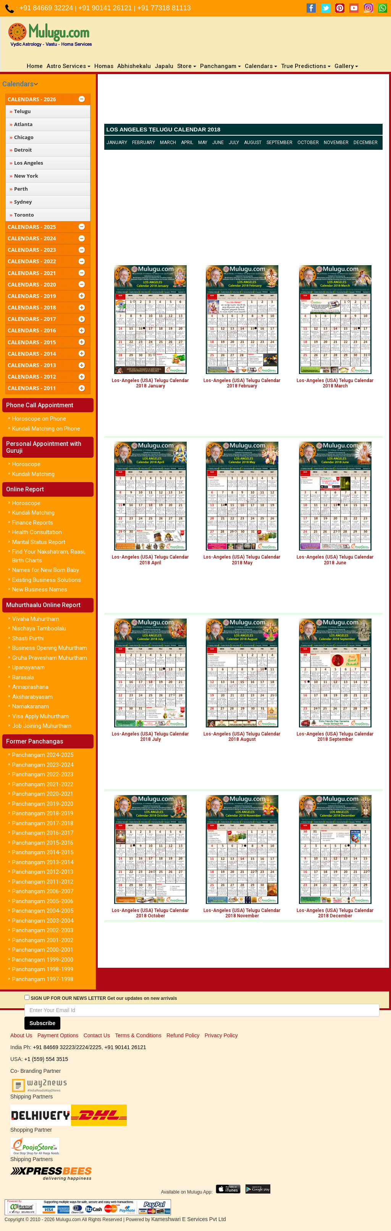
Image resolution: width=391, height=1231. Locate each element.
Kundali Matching (33, 474)
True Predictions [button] (306, 66)
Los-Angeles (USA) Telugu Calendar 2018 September (335, 736)
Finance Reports (32, 522)
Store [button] (186, 66)
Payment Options (57, 1035)
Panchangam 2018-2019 (42, 813)
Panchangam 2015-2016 (42, 842)
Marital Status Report (38, 542)
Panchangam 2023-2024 (42, 764)
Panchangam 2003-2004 (42, 920)
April (187, 142)
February (143, 142)
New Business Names (39, 589)
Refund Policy (182, 1035)
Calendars (18, 84)
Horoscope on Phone (39, 418)
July (234, 142)
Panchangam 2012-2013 (42, 871)
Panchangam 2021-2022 (42, 784)
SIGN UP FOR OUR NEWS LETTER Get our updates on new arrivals (104, 998)
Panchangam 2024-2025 (42, 755)
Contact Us (97, 1035)
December (366, 142)
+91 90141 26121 (106, 8)
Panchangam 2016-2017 (42, 832)
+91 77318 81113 (164, 8)
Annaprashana (30, 687)
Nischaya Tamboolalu (39, 628)
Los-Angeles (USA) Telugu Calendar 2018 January (150, 383)
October (308, 142)
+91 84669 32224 (47, 8)
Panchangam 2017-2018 (42, 823)
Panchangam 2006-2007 (42, 891)
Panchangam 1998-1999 (42, 969)
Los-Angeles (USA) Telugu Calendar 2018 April (150, 559)
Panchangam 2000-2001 (42, 949)
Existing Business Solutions (46, 580)
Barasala (23, 677)
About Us (21, 1035)
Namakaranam (30, 706)
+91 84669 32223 (53, 1047)
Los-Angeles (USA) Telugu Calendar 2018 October (150, 913)
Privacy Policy (221, 1035)
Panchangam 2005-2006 (42, 901)
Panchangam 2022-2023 (42, 774)
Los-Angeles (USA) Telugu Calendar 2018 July (150, 736)
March (168, 142)
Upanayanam (28, 667)
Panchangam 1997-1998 (42, 979)
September (279, 142)
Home (36, 66)
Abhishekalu (134, 66)
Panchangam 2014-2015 (42, 852)
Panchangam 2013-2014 (42, 862)
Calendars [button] (261, 66)
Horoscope (26, 464)
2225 (95, 1047)
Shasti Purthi (28, 638)
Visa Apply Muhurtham (40, 716)
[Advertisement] (244, 101)
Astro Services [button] (68, 66)
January (117, 142)
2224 (82, 1047)
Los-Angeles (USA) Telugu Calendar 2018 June (335, 559)
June (218, 142)
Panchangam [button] (220, 66)
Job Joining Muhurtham (41, 725)
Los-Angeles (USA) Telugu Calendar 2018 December (335, 913)
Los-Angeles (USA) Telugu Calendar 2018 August (242, 736)
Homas (103, 66)
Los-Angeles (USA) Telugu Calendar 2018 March (335, 383)
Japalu (164, 66)
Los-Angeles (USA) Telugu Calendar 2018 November (242, 913)
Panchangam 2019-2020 (42, 803)
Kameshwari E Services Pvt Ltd (188, 1219)
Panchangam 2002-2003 (42, 930)
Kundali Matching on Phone (46, 428)
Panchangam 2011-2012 (42, 881)
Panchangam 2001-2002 (42, 940)
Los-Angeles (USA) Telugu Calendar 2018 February (242, 383)
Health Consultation (37, 532)
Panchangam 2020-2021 (42, 793)
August (253, 142)
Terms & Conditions (138, 1035)
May (202, 142)
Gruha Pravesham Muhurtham (49, 657)
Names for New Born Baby (45, 570)
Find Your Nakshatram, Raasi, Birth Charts (49, 556)
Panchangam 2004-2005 (42, 910)
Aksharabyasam (32, 696)
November (336, 142)
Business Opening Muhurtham (49, 648)
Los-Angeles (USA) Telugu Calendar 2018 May (242, 559)
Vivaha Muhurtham (35, 619)
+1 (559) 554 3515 (46, 1059)
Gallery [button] (346, 66)
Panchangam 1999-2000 (42, 959)
